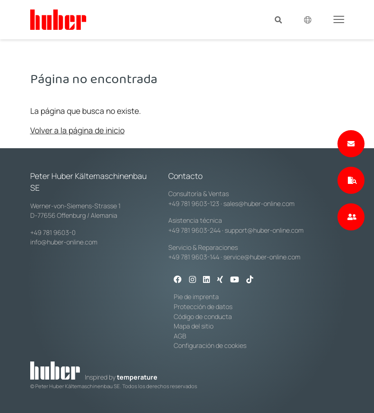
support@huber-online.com (264, 230)
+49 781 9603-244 (194, 230)
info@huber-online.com (63, 242)
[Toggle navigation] (338, 18)
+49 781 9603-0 (53, 232)
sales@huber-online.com (259, 203)
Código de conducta (203, 316)
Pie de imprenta (196, 296)
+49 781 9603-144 (193, 257)
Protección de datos (203, 306)
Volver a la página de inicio (77, 130)
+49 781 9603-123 (193, 203)
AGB (180, 336)
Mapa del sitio (193, 326)
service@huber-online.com (261, 257)
